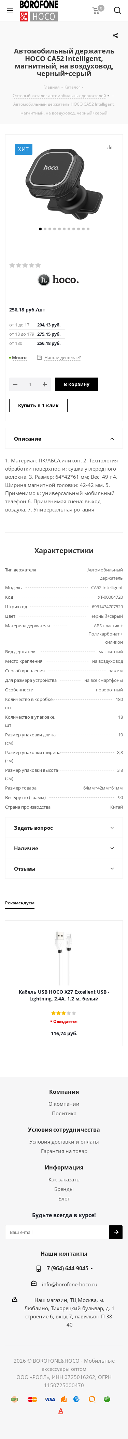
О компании (64, 1103)
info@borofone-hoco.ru (69, 1284)
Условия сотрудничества (64, 1129)
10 (83, 229)
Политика (64, 1113)
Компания (64, 1092)
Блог (64, 1198)
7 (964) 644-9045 (67, 1268)
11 (88, 229)
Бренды (64, 1188)
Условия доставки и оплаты (64, 1141)
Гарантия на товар (64, 1151)
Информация (64, 1167)
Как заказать (64, 1179)
